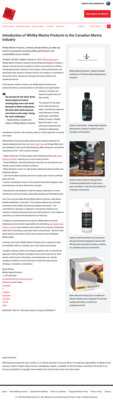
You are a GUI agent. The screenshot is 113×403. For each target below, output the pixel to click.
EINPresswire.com (49, 59)
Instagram (6, 295)
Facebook (6, 285)
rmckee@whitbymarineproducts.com (17, 279)
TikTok (5, 302)
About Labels (38, 26)
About (4, 391)
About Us (60, 26)
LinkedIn (5, 292)
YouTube (6, 299)
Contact (50, 26)
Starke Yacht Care (36, 144)
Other (4, 305)
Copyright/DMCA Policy (78, 391)
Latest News (8, 26)
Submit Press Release (39, 391)
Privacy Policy (96, 391)
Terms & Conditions (58, 391)
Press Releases (23, 26)
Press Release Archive (18, 391)
